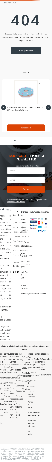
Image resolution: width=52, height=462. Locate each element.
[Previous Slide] (3, 107)
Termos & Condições (32, 200)
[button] (15, 140)
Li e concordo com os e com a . (27, 201)
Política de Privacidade (16, 202)
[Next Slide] (48, 107)
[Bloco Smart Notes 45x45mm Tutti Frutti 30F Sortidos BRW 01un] (26, 105)
